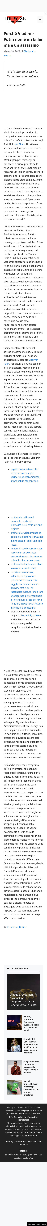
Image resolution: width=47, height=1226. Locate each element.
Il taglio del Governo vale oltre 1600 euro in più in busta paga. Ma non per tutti (31, 1046)
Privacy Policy (13, 1107)
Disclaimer (24, 1107)
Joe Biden (20, 144)
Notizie (23, 927)
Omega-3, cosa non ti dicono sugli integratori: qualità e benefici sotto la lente (23, 1000)
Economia (12, 927)
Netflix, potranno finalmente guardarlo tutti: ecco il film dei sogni (31, 1023)
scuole (36, 615)
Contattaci (23, 1144)
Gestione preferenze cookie (37, 1224)
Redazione (35, 1107)
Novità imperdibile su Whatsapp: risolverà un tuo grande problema (31, 1088)
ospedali (26, 615)
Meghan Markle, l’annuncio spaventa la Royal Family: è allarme (31, 1067)
